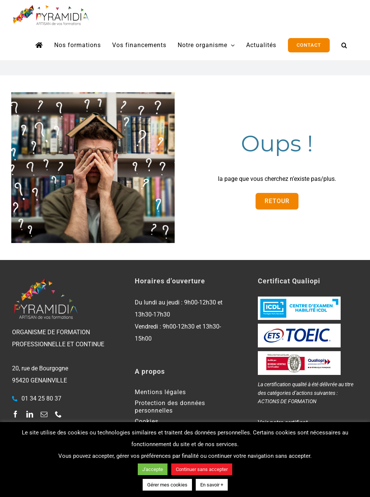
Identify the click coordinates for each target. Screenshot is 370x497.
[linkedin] (29, 414)
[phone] (58, 414)
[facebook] (15, 414)
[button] (344, 45)
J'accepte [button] (152, 469)
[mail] (44, 414)
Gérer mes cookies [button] (167, 485)
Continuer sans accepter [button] (202, 469)
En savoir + (211, 485)
